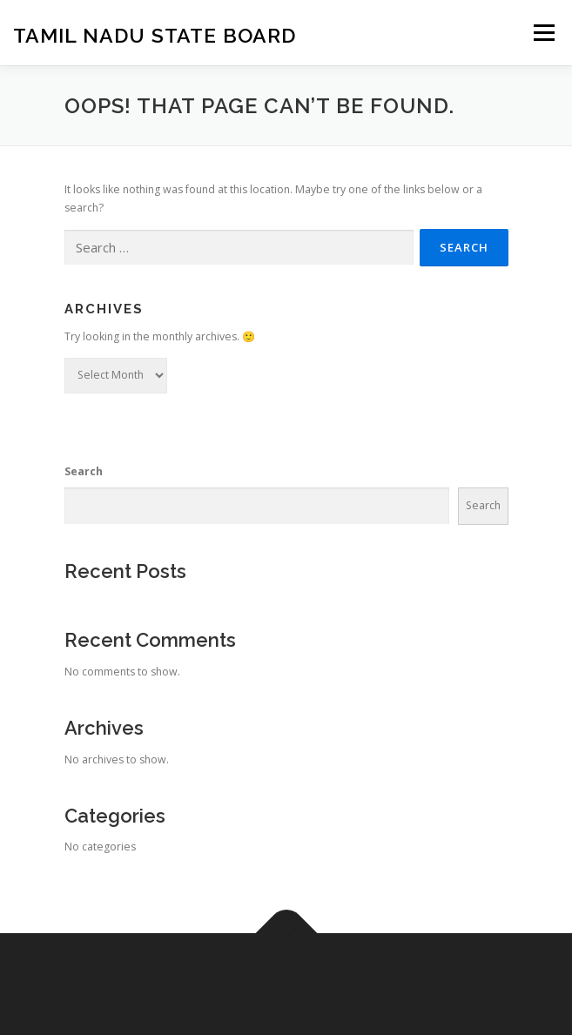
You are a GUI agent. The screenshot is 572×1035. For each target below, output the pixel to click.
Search (83, 471)
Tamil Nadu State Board (154, 34)
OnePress (384, 973)
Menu (542, 32)
